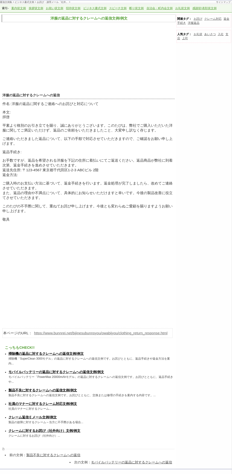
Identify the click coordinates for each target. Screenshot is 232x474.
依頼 (71, 130)
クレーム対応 (213, 18)
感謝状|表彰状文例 (204, 8)
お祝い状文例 (54, 8)
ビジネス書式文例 (24, 2)
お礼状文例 (182, 8)
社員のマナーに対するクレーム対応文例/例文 (42, 404)
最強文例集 (6, 2)
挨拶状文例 (36, 8)
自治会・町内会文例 (160, 8)
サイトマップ (223, 2)
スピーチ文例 (118, 8)
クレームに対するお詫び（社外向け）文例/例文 (44, 431)
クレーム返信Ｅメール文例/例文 (32, 417)
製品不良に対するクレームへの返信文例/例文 (42, 390)
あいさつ (210, 34)
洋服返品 (193, 23)
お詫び (198, 18)
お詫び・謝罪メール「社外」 (52, 2)
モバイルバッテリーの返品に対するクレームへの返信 (131, 462)
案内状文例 (18, 8)
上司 (185, 38)
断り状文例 (136, 8)
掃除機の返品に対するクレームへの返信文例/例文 (46, 354)
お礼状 (198, 34)
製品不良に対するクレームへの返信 (53, 455)
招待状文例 (73, 8)
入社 (221, 34)
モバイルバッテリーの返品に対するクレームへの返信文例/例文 (56, 372)
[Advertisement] (87, 58)
